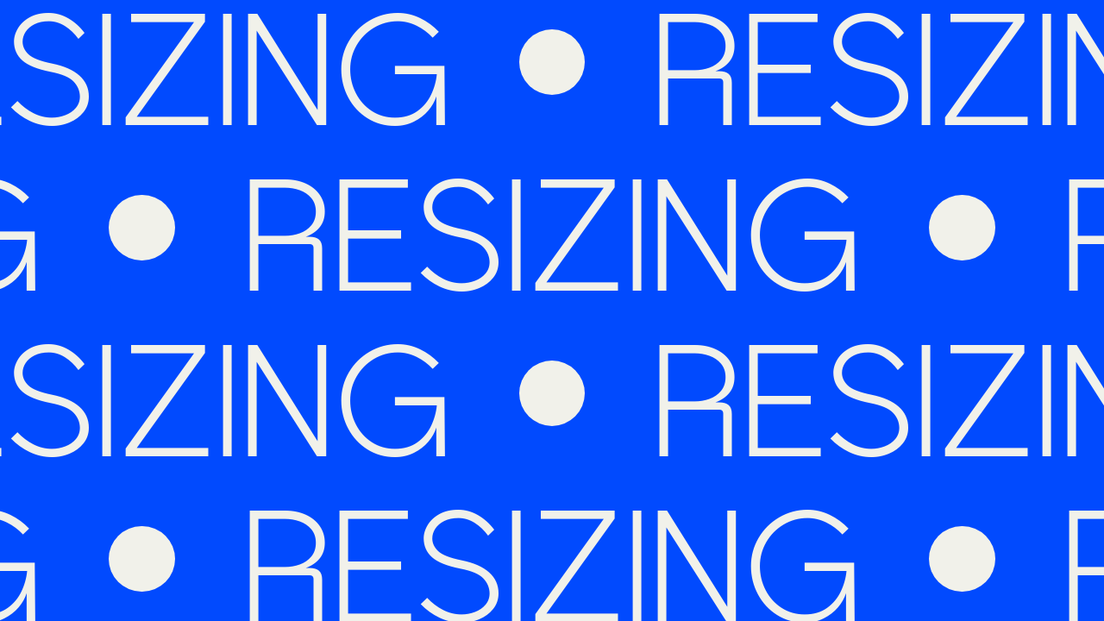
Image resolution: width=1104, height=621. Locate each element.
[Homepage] (483, 68)
